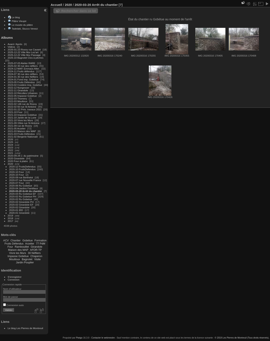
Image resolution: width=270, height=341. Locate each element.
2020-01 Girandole (19, 212)
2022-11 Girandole (18, 90)
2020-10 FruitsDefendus (22, 169)
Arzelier (29, 243)
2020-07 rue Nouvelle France (25, 180)
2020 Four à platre (18, 161)
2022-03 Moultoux (17, 101)
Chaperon (36, 256)
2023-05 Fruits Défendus (21, 82)
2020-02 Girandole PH (21, 202)
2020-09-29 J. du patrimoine (23, 155)
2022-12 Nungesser (18, 87)
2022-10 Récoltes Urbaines (23, 93)
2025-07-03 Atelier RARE (21, 63)
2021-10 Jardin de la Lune (22, 117)
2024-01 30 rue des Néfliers (23, 76)
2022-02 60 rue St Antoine (22, 106)
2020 (10, 163)
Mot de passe (10, 296)
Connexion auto (13, 305)
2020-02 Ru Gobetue (20, 199)
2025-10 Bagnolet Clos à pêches (26, 57)
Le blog (16, 17)
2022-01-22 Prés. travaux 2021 (25, 109)
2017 (10, 221)
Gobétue (27, 240)
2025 (10, 142)
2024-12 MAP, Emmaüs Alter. (24, 68)
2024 (10, 144)
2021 (10, 153)
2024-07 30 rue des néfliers (23, 74)
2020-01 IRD (16, 210)
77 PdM (40, 243)
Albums (7, 37)
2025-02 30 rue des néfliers (23, 65)
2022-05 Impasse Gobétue (22, 95)
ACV (6, 240)
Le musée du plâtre (22, 24)
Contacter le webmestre (103, 337)
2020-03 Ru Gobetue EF (22, 193)
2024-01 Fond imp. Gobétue (23, 79)
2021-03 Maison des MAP (22, 131)
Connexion (13, 279)
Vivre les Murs (17, 253)
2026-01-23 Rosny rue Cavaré (24, 49)
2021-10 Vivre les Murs (20, 120)
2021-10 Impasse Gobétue (22, 114)
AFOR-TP (36, 249)
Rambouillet (22, 246)
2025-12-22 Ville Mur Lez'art (23, 52)
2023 (10, 147)
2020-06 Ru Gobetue (20, 185)
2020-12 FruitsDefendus (22, 166)
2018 (10, 218)
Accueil (56, 4)
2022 (10, 150)
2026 (10, 139)
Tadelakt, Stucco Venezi (25, 28)
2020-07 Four (16, 182)
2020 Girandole (16, 158)
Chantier (15, 240)
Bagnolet (27, 259)
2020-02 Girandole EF (21, 204)
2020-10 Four (16, 172)
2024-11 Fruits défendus (21, 71)
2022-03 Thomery (17, 98)
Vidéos (11, 46)
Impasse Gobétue (18, 256)
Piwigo (79, 337)
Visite (37, 259)
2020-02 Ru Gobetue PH (22, 196)
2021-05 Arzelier (17, 128)
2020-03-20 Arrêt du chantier (25, 191)
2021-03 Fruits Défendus (21, 134)
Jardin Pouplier (25, 262)
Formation (41, 240)
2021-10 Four (15, 112)
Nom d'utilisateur (12, 288)
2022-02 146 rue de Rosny (22, 104)
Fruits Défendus (14, 243)
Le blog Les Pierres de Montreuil (25, 328)
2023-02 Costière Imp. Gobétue (25, 85)
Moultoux (14, 259)
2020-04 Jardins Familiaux (23, 188)
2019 (10, 215)
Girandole (36, 246)
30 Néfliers (34, 253)
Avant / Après (15, 44)
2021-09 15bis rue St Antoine (24, 123)
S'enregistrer (15, 276)
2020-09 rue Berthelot (21, 177)
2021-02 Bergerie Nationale (23, 136)
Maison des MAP (18, 249)
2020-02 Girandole (19, 207)
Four (10, 246)
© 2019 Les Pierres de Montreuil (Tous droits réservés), (242, 337)
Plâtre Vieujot (19, 21)
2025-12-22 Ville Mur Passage (24, 55)
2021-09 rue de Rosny (20, 125)
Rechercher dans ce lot (78, 11)
